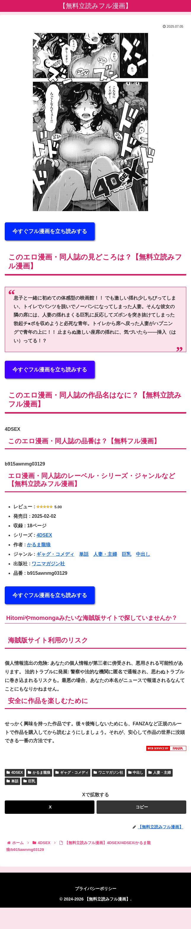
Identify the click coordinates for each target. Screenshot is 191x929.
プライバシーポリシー (95, 888)
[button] (141, 807)
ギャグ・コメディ (55, 554)
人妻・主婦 (105, 554)
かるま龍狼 (39, 544)
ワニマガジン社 (48, 563)
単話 (84, 554)
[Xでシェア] (49, 807)
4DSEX (44, 535)
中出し (143, 554)
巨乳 (126, 554)
